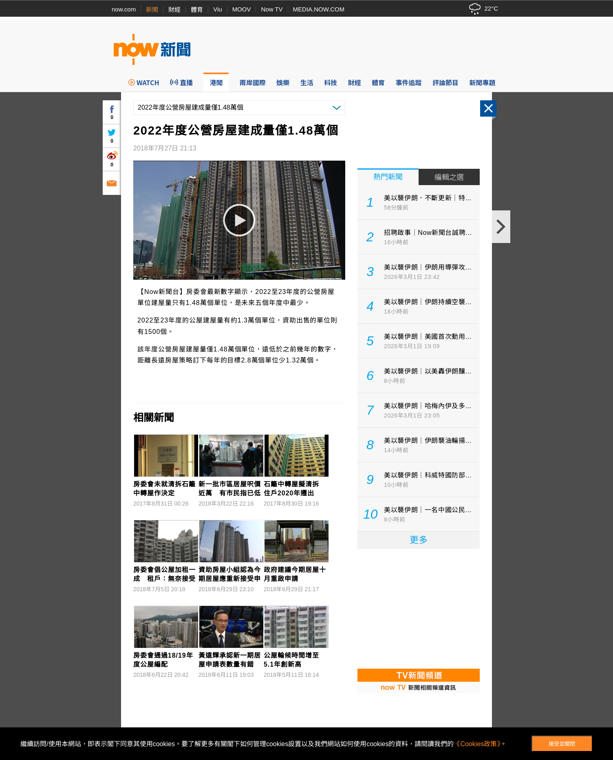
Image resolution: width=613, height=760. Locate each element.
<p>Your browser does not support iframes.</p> (418, 608)
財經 (174, 9)
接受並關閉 (562, 744)
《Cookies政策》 (477, 743)
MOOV (241, 9)
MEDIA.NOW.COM (319, 9)
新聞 (152, 9)
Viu (217, 9)
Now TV (271, 9)
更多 (419, 540)
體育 (197, 9)
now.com (124, 9)
